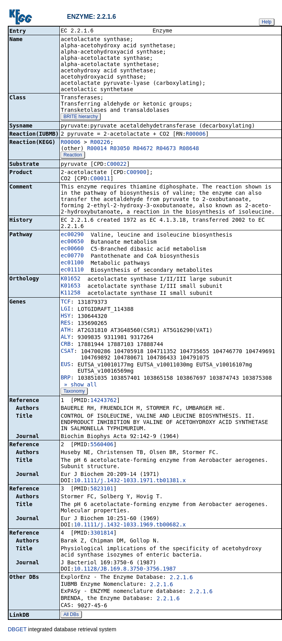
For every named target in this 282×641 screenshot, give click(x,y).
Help (266, 22)
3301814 (101, 533)
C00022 (117, 165)
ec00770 (72, 256)
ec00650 (72, 242)
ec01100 (72, 263)
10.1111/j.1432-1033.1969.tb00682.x (130, 525)
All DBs (71, 615)
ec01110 (72, 270)
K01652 (70, 279)
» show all (79, 385)
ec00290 (72, 235)
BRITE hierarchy (80, 117)
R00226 (100, 143)
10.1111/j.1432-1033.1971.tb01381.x (130, 481)
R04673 (166, 149)
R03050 (120, 149)
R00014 (97, 149)
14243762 (103, 401)
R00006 (196, 134)
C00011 (100, 179)
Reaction (72, 155)
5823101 (101, 489)
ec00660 (72, 249)
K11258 (70, 293)
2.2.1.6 (181, 578)
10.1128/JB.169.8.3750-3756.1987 (125, 569)
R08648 (189, 149)
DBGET (17, 630)
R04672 (143, 149)
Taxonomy (74, 392)
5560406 (101, 445)
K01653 (70, 286)
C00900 (136, 173)
